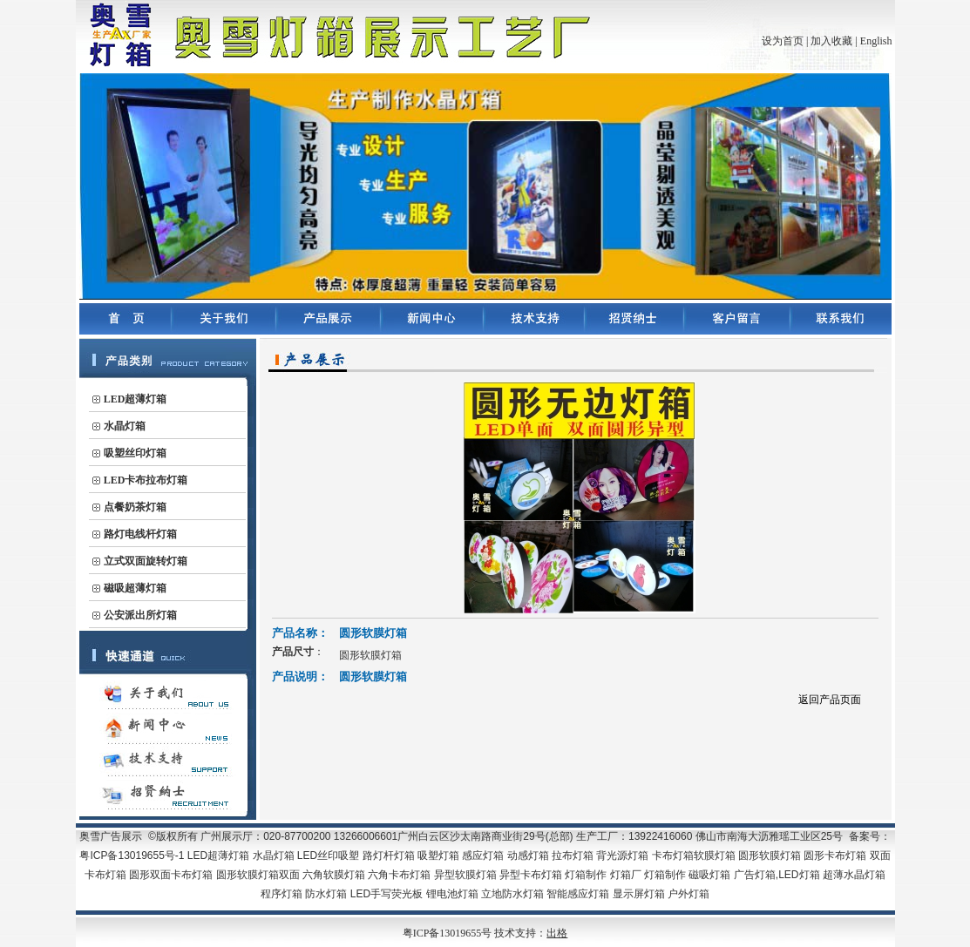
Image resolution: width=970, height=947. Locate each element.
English (876, 41)
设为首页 (783, 41)
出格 (556, 933)
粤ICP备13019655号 (449, 933)
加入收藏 (831, 41)
